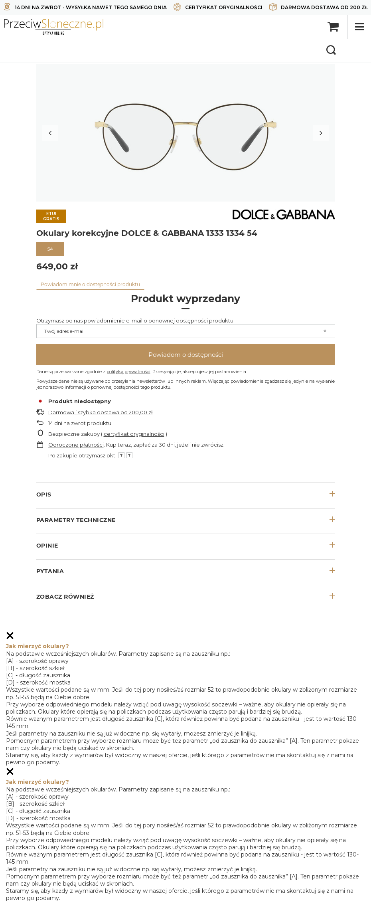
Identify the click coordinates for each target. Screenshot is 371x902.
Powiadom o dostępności (185, 354)
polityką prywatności (128, 371)
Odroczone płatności (76, 444)
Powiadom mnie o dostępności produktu (90, 284)
